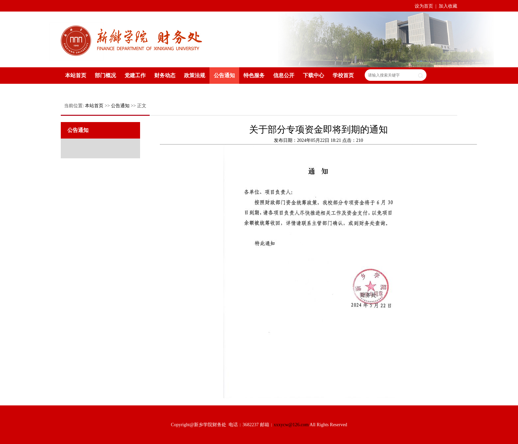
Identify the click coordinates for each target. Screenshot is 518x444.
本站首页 (75, 75)
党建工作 (135, 75)
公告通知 (224, 75)
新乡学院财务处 (132, 38)
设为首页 (424, 6)
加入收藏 (448, 6)
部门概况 (105, 75)
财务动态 (164, 75)
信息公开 (283, 75)
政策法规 (194, 75)
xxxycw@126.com (291, 424)
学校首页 (343, 75)
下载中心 (313, 75)
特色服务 (254, 75)
